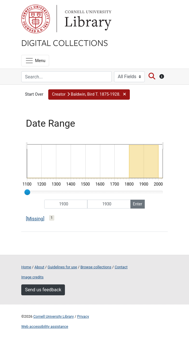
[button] (89, 94)
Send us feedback (43, 289)
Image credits (32, 277)
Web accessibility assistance (44, 326)
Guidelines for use (62, 267)
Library (87, 19)
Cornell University (35, 19)
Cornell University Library (53, 316)
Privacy (83, 316)
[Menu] (35, 60)
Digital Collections (64, 42)
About (39, 267)
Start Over (34, 94)
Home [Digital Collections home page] (26, 267)
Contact (121, 267)
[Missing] (35, 218)
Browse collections (95, 267)
